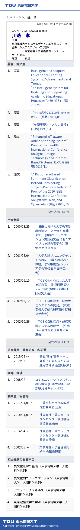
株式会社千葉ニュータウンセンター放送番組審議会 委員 (54, 435)
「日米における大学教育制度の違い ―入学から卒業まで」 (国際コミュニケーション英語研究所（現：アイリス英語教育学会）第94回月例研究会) (53, 237)
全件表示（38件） (60, 342)
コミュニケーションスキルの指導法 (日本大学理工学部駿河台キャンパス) (53, 383)
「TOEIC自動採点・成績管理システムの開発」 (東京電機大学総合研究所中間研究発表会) (53, 307)
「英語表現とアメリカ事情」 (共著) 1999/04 (50, 126)
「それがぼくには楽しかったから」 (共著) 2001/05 (50, 114)
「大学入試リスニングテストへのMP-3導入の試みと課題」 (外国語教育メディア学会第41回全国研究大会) (53, 264)
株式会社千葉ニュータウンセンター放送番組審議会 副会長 (54, 419)
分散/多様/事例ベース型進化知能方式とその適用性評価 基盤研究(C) (55, 360)
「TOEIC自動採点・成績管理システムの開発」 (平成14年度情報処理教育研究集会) (53, 327)
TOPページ (14, 17)
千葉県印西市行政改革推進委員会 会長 (54, 405)
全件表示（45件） (60, 212)
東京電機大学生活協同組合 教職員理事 (54, 449)
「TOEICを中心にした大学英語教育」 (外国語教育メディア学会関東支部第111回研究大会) (53, 286)
